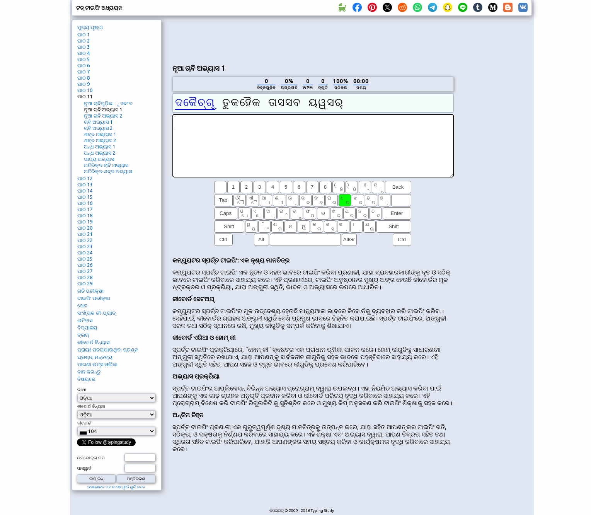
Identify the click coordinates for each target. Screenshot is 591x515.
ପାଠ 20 (84, 227)
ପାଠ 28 (84, 277)
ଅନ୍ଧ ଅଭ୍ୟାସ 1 (99, 146)
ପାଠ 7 (83, 71)
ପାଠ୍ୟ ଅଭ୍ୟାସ (99, 159)
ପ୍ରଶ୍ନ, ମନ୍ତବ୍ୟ (94, 357)
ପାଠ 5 (83, 59)
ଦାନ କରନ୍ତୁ (88, 371)
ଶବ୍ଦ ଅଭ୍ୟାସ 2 (100, 140)
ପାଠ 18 (84, 215)
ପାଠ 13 (84, 184)
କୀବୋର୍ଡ (84, 423)
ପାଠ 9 (83, 84)
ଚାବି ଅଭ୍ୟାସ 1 (98, 121)
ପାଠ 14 (84, 190)
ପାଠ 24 (84, 252)
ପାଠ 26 (84, 265)
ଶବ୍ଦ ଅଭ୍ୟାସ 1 (100, 134)
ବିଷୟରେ (86, 379)
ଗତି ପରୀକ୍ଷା (90, 290)
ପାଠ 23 (84, 246)
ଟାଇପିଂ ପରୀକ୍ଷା (93, 298)
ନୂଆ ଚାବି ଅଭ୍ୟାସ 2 (103, 115)
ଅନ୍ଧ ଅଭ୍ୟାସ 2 (99, 152)
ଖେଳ (82, 305)
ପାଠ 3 (83, 46)
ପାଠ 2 (83, 40)
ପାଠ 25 (84, 258)
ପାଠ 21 (84, 234)
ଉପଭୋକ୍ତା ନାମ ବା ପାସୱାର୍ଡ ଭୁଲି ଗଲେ (116, 487)
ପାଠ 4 (83, 53)
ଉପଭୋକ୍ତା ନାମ (91, 457)
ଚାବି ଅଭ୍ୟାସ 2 (98, 128)
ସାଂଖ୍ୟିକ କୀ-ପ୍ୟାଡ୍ (96, 312)
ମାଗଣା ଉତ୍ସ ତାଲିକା (97, 364)
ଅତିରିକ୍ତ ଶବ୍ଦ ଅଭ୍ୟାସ (108, 171)
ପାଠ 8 (83, 77)
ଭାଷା (81, 389)
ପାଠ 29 (84, 283)
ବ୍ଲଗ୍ (83, 335)
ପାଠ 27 (84, 271)
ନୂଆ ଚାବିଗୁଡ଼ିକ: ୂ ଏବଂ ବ (108, 103)
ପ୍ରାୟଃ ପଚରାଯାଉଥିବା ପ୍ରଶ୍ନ (107, 349)
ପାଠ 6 (83, 65)
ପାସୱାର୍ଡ (84, 468)
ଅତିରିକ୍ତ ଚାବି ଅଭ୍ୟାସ (106, 165)
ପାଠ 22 (84, 240)
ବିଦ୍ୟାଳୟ (87, 327)
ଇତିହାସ (84, 320)
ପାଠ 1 (83, 34)
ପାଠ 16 (84, 203)
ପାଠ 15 (84, 197)
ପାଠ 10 (84, 90)
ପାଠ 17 (84, 209)
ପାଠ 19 (84, 221)
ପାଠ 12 (84, 178)
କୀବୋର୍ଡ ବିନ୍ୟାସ (93, 342)
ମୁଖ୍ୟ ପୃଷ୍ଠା (90, 27)
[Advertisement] (313, 39)
